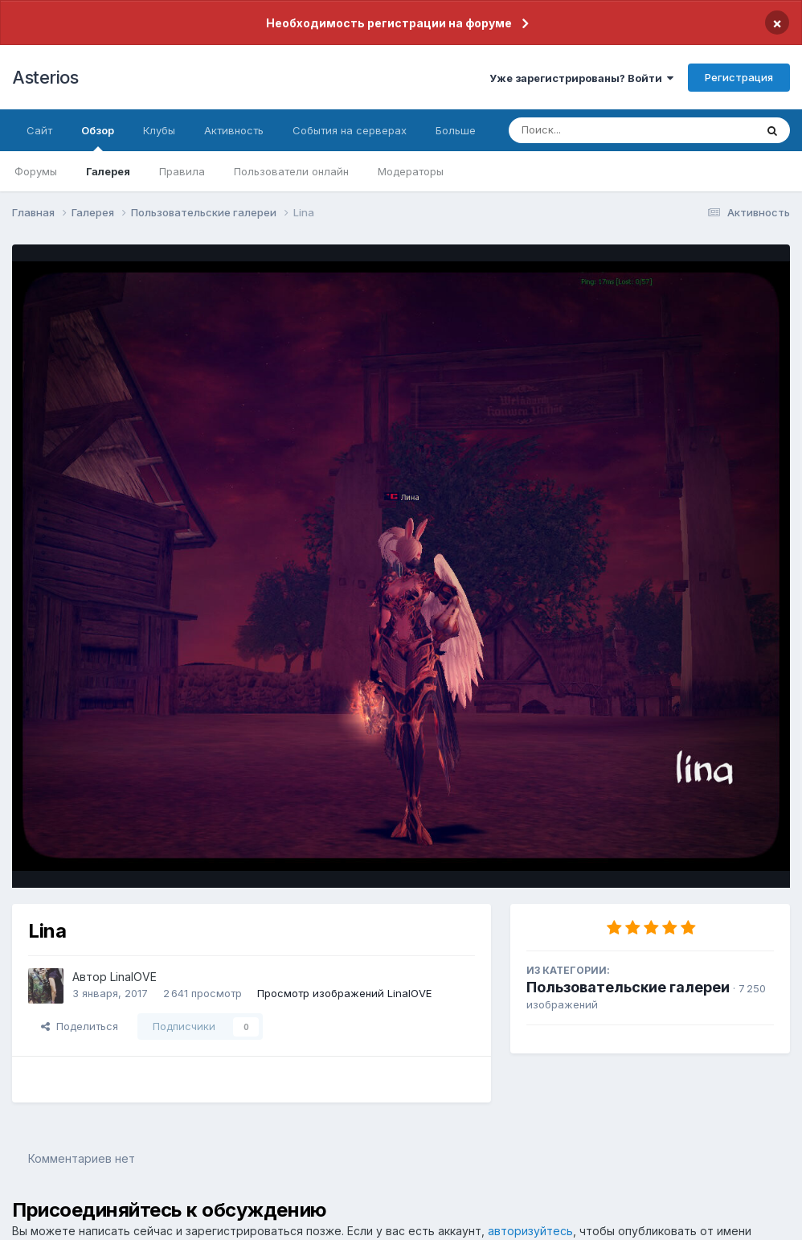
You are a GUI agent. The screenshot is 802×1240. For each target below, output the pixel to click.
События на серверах (350, 130)
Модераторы (411, 171)
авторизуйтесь (530, 1231)
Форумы (35, 171)
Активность (234, 130)
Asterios (45, 77)
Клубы (159, 130)
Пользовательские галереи (628, 987)
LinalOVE (133, 976)
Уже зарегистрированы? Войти (581, 78)
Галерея (108, 171)
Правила (182, 171)
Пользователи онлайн (291, 171)
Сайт (39, 130)
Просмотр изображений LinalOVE (344, 993)
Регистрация (739, 77)
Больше (456, 130)
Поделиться (79, 1026)
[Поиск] (601, 130)
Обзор (97, 137)
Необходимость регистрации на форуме (389, 23)
